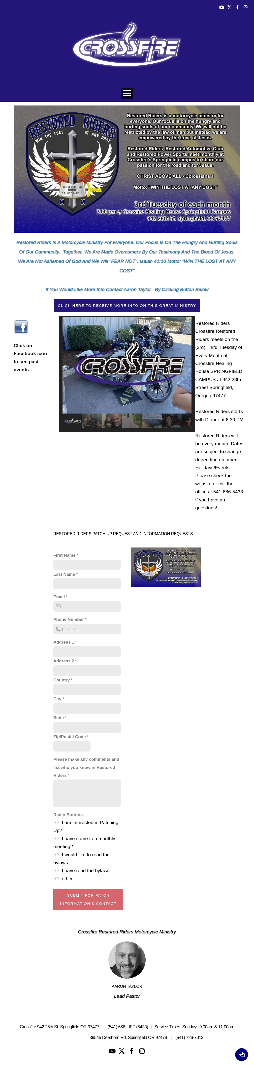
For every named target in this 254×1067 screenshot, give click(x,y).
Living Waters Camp (69, 1037)
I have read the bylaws (86, 870)
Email (59, 596)
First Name (64, 555)
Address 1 (63, 642)
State (58, 717)
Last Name (64, 574)
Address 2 (63, 660)
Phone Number (68, 619)
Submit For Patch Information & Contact (88, 899)
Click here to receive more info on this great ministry (127, 305)
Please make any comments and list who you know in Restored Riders (86, 767)
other (67, 878)
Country (61, 679)
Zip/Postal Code (69, 736)
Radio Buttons (68, 814)
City (57, 698)
